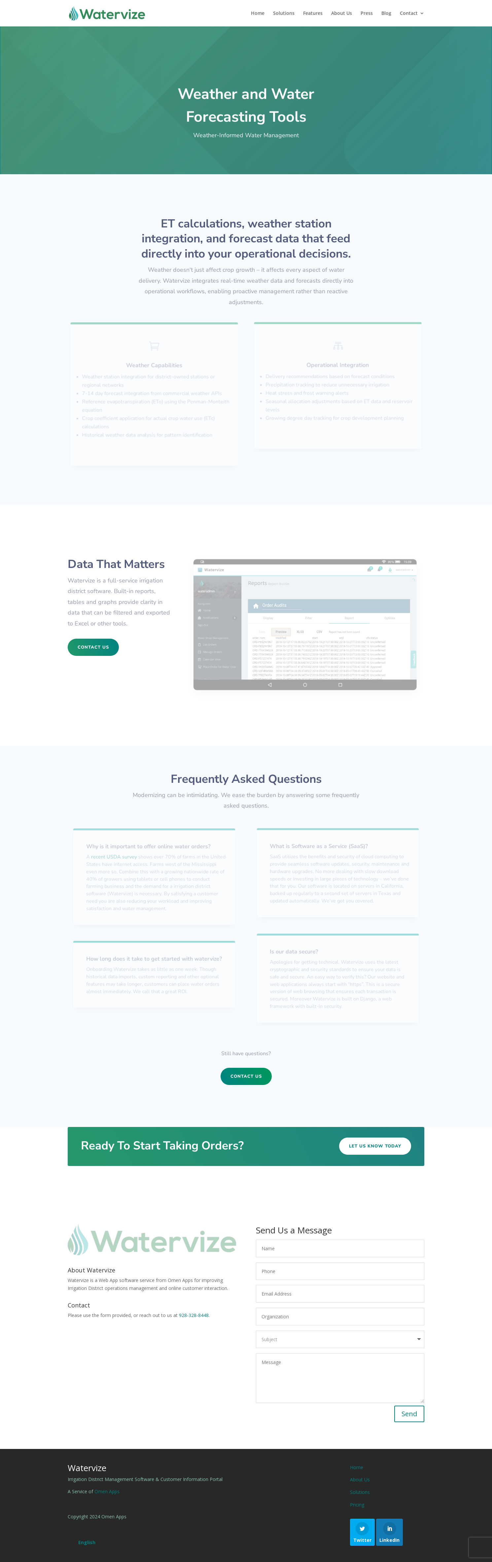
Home (257, 13)
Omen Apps (107, 1491)
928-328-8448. (194, 1315)
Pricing (357, 1505)
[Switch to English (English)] (87, 1542)
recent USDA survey (115, 857)
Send (409, 1413)
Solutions (284, 13)
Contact (409, 13)
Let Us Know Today (375, 1146)
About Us (341, 13)
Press (367, 13)
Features (313, 13)
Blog (386, 13)
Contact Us (93, 647)
